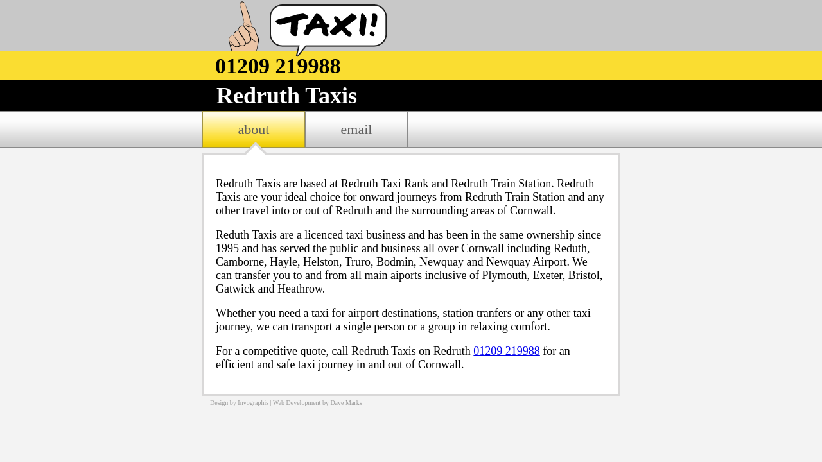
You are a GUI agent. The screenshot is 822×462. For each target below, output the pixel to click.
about (254, 129)
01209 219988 (506, 351)
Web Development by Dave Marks (317, 402)
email (356, 129)
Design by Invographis (239, 402)
